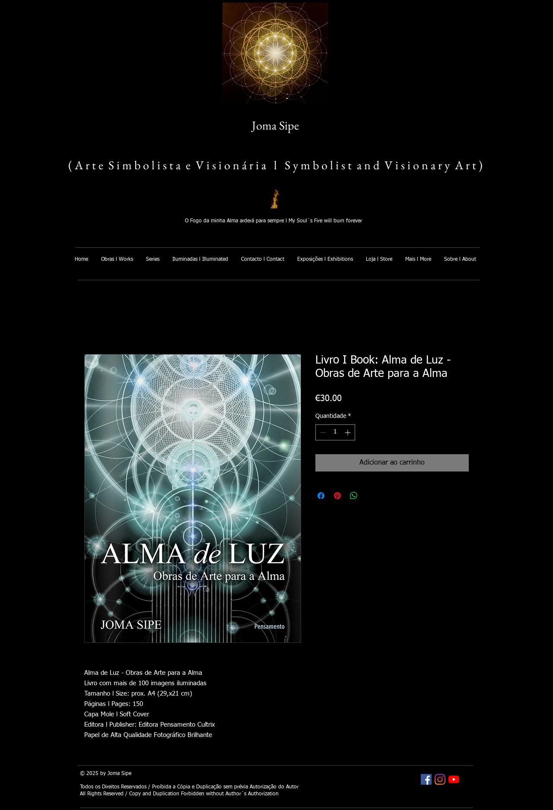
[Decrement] (322, 432)
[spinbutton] (335, 432)
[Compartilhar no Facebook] (321, 495)
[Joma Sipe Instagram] (440, 779)
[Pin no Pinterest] (337, 495)
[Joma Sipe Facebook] (426, 779)
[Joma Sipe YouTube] (453, 779)
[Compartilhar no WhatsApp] (354, 495)
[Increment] (348, 432)
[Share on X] (370, 495)
